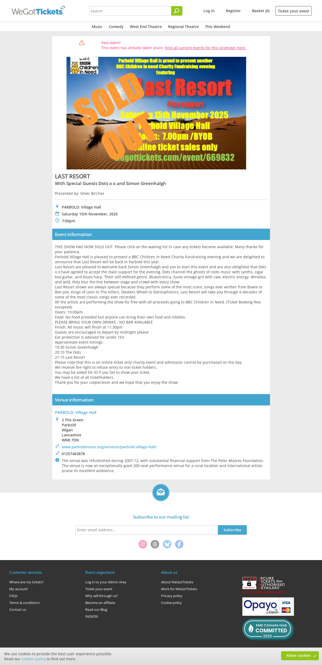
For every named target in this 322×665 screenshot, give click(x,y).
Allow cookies (298, 655)
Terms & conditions (24, 602)
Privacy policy (171, 595)
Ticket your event (293, 10)
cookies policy (33, 658)
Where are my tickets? (26, 582)
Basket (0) (260, 10)
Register (233, 10)
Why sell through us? (101, 595)
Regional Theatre (183, 26)
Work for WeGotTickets (179, 589)
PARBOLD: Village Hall (75, 412)
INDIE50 (91, 616)
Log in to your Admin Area (105, 582)
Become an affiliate (100, 602)
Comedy (116, 26)
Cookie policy (171, 602)
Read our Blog (96, 609)
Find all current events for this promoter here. (205, 47)
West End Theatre (146, 26)
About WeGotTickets (177, 582)
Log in (209, 10)
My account (18, 589)
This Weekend (217, 26)
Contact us (17, 609)
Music (97, 26)
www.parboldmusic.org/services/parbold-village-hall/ (109, 446)
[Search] (176, 11)
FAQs (13, 595)
